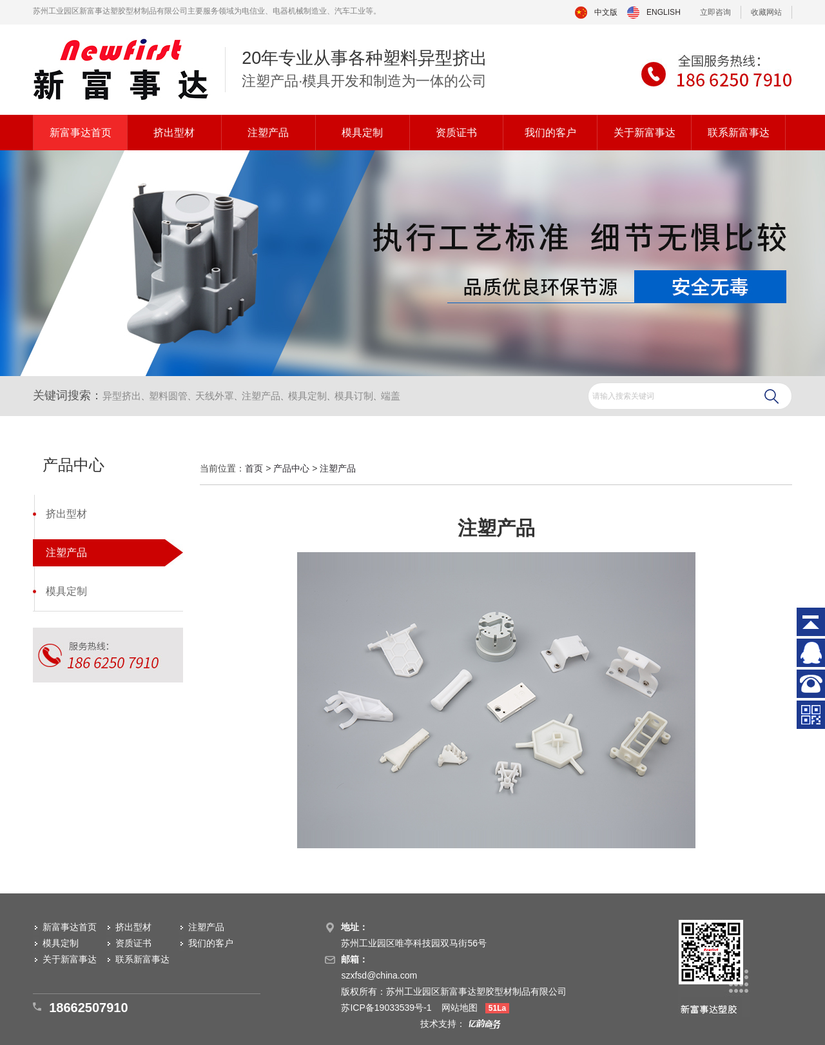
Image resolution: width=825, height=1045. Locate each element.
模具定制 (362, 132)
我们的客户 (550, 132)
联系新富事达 (739, 132)
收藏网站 (766, 12)
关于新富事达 (644, 132)
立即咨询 (715, 12)
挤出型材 (174, 132)
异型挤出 (121, 395)
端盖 (390, 395)
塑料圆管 (168, 395)
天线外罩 (214, 395)
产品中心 (291, 468)
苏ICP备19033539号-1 (387, 1007)
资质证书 (456, 132)
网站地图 (460, 1007)
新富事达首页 (81, 132)
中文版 (605, 12)
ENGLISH (663, 12)
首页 (254, 468)
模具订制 (354, 395)
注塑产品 (268, 132)
